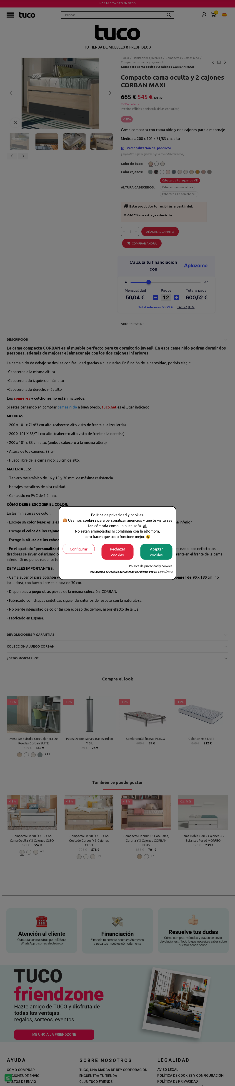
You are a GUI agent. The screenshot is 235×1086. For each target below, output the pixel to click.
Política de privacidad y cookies (150, 566)
